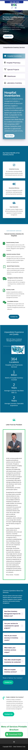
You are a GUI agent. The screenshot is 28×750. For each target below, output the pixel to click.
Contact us (8, 682)
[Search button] (12, 7)
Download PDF (15, 734)
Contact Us (8, 36)
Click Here (9, 136)
